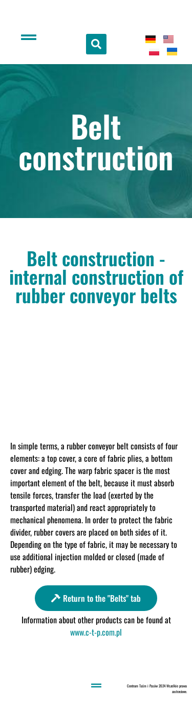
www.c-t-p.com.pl (96, 632)
